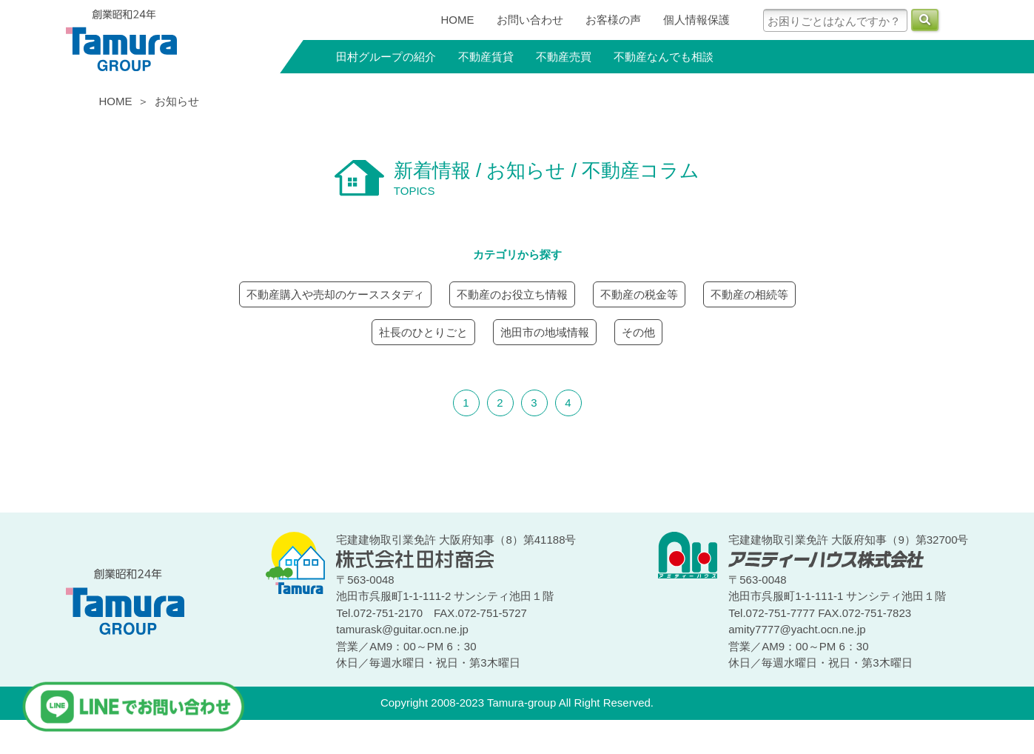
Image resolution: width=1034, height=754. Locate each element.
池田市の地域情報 (544, 332)
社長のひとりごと (423, 332)
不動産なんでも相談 (664, 56)
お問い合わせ (530, 19)
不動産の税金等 (639, 294)
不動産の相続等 (749, 294)
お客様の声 (613, 19)
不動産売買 (563, 56)
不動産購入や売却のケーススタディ (335, 294)
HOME (457, 19)
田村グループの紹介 (386, 56)
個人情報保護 (696, 19)
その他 (638, 332)
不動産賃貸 (486, 56)
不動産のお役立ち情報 (512, 294)
